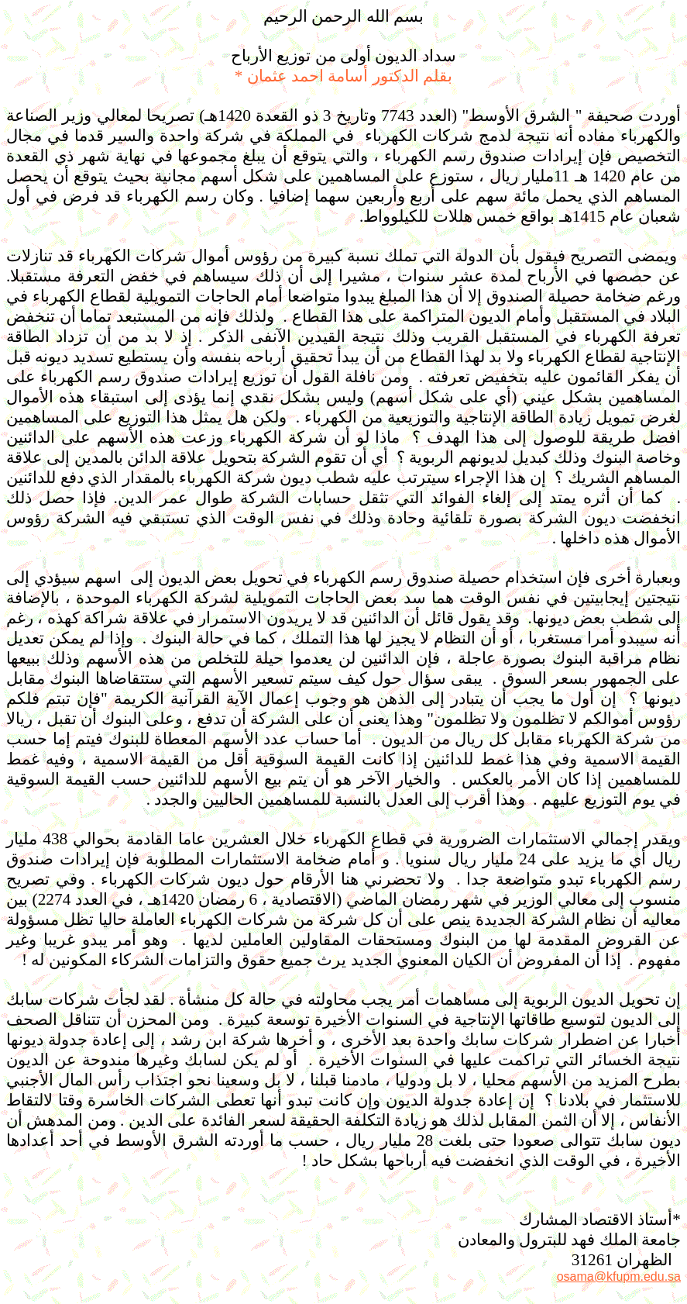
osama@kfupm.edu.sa (619, 1276)
